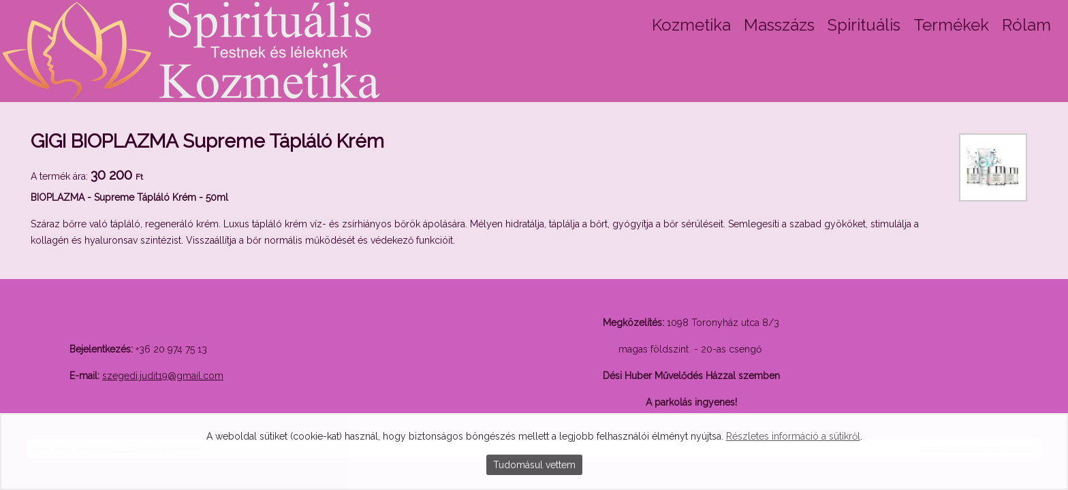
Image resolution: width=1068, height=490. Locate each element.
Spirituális (864, 25)
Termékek (951, 25)
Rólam (1026, 25)
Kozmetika (691, 25)
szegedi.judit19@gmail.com (162, 375)
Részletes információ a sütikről (793, 436)
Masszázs (779, 25)
